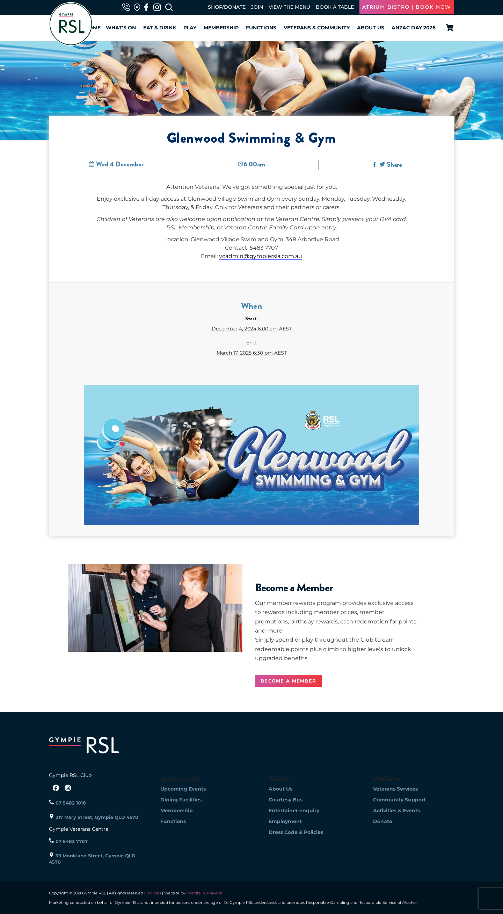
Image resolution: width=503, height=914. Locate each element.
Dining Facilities (181, 800)
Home (93, 27)
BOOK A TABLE (335, 7)
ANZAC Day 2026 (414, 27)
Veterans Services (395, 789)
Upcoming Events (183, 789)
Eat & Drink (159, 27)
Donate (382, 821)
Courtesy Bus (285, 800)
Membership (221, 27)
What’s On (121, 27)
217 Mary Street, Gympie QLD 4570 (93, 817)
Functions (261, 27)
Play (189, 27)
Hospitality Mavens (203, 893)
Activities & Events (396, 810)
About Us (370, 27)
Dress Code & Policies (296, 832)
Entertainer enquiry (294, 810)
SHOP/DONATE (227, 7)
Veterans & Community (317, 27)
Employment (285, 821)
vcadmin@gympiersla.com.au (260, 256)
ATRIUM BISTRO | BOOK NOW (406, 7)
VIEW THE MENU (289, 7)
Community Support (399, 800)
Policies (153, 893)
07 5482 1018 (67, 803)
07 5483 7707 (68, 841)
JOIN (257, 7)
